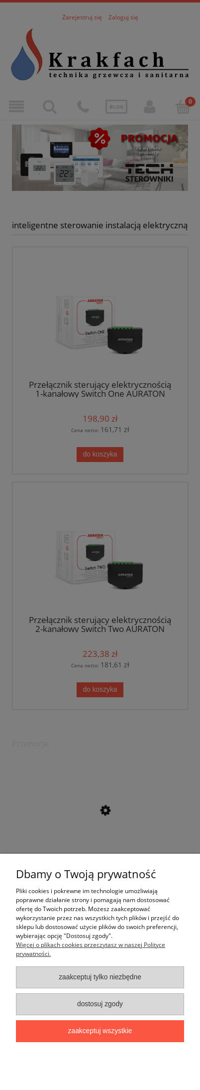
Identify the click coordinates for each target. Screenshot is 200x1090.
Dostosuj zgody (100, 1004)
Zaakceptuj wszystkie (100, 1031)
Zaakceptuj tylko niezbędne (100, 977)
